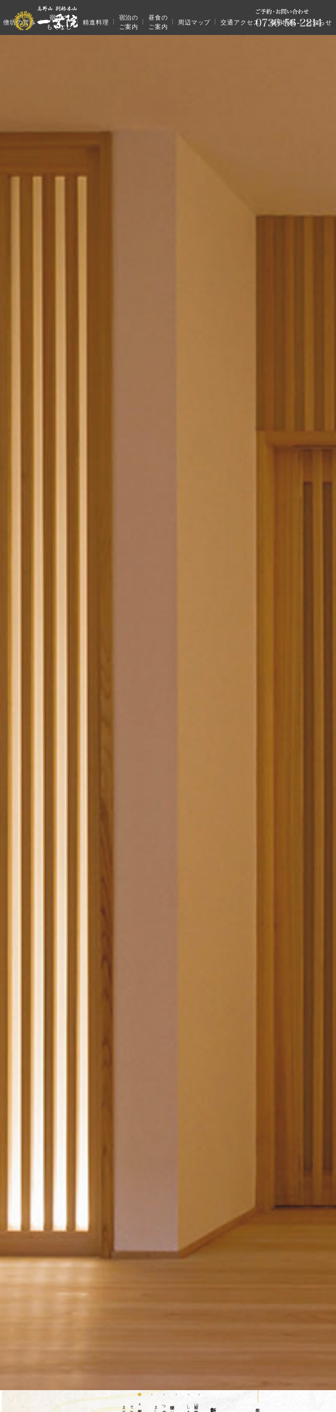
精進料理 (96, 22)
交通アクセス (239, 22)
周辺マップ (194, 22)
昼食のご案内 (158, 22)
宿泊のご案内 (129, 22)
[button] (139, 1394)
